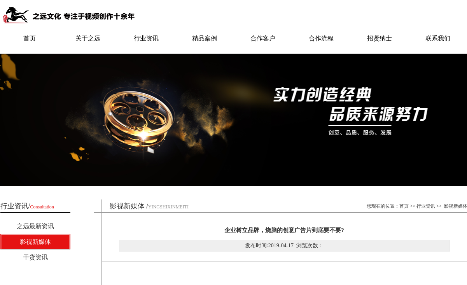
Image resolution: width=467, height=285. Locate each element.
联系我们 (437, 38)
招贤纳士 (379, 38)
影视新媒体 (35, 241)
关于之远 (87, 38)
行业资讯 (146, 38)
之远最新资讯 (35, 226)
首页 (29, 38)
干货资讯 (35, 257)
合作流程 (321, 38)
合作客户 (262, 38)
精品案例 (204, 38)
